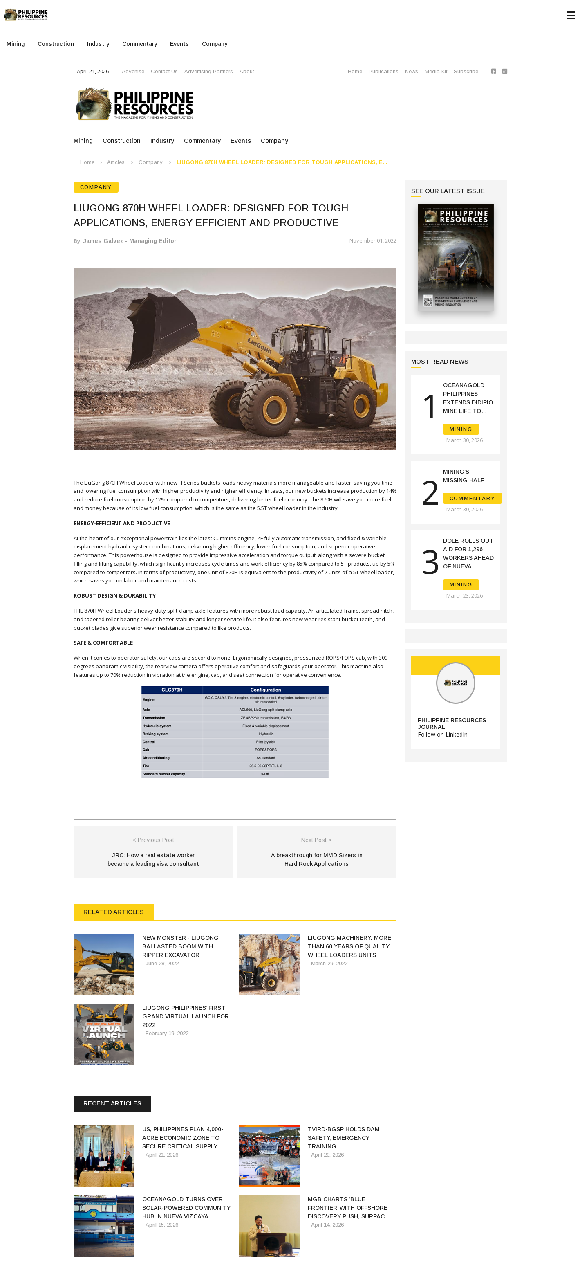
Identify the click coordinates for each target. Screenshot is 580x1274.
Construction (56, 43)
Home (355, 71)
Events (179, 43)
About (247, 71)
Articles (116, 162)
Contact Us (164, 71)
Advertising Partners (208, 71)
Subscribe (466, 71)
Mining (16, 43)
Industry (98, 43)
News (411, 71)
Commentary (139, 43)
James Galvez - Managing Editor (130, 241)
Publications (384, 71)
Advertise (133, 71)
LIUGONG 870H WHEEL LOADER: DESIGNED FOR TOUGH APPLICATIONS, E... (282, 162)
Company (214, 43)
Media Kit (436, 71)
